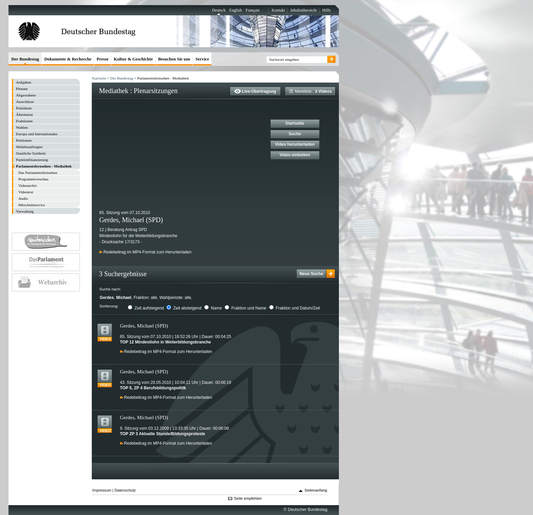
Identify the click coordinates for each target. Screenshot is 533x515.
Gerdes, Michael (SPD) (144, 325)
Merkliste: (310, 91)
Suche (295, 133)
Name (216, 308)
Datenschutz (125, 490)
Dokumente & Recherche (67, 58)
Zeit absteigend (187, 308)
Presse (102, 58)
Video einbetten (294, 155)
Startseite (99, 78)
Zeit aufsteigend (149, 308)
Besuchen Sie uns (174, 58)
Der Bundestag (121, 78)
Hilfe (326, 10)
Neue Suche (311, 273)
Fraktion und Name (248, 308)
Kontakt (278, 10)
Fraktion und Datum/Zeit (298, 308)
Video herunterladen (295, 144)
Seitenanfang (316, 490)
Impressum (101, 490)
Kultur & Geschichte (133, 58)
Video (105, 339)
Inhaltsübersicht (303, 10)
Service (202, 58)
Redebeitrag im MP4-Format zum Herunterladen (147, 252)
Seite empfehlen (248, 498)
